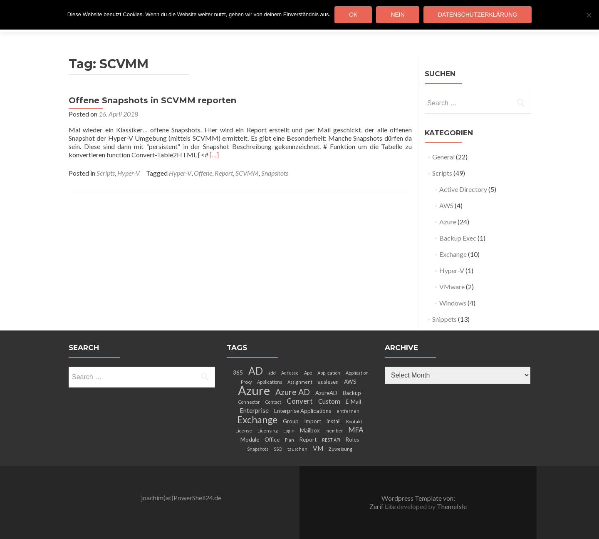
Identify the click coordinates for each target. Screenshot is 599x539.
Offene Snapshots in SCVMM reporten (152, 100)
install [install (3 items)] (334, 421)
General (443, 157)
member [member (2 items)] (334, 430)
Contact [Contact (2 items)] (273, 402)
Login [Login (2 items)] (289, 430)
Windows (452, 303)
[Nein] (588, 15)
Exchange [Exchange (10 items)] (257, 419)
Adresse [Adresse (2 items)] (290, 372)
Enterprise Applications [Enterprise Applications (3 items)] (302, 410)
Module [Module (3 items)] (249, 439)
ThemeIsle (452, 506)
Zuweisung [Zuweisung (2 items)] (340, 449)
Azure (447, 222)
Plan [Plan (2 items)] (289, 439)
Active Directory (463, 189)
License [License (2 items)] (243, 430)
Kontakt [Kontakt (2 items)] (354, 421)
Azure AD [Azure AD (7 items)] (292, 392)
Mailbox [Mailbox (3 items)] (310, 430)
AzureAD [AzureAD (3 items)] (326, 393)
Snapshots (274, 173)
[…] (214, 155)
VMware (452, 287)
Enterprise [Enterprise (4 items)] (254, 410)
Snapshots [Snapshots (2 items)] (257, 449)
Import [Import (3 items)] (312, 421)
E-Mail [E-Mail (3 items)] (353, 401)
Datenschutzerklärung (477, 14)
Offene (203, 173)
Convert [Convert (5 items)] (300, 401)
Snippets (444, 319)
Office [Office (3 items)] (272, 439)
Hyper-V (128, 173)
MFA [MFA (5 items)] (356, 429)
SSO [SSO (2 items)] (278, 449)
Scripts (106, 173)
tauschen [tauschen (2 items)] (297, 449)
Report (224, 173)
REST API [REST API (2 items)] (331, 439)
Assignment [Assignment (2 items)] (299, 382)
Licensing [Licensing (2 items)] (267, 430)
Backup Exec (457, 238)
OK (353, 14)
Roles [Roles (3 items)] (352, 439)
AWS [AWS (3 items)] (350, 381)
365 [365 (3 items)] (238, 372)
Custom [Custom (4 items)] (329, 401)
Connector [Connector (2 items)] (249, 402)
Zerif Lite (383, 506)
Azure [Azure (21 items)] (254, 390)
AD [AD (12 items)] (255, 371)
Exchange (453, 254)
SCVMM (247, 173)
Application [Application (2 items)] (328, 372)
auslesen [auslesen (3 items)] (328, 381)
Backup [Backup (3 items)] (352, 393)
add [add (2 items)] (272, 372)
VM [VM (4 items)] (318, 448)
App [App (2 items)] (308, 372)
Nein (397, 14)
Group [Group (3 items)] (291, 421)
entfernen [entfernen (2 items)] (348, 411)
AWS (446, 205)
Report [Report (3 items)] (308, 439)
